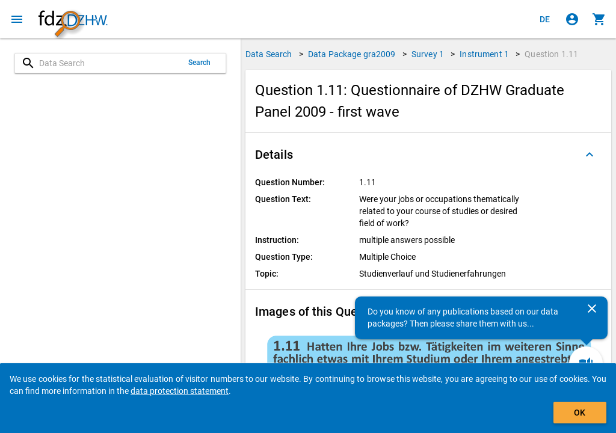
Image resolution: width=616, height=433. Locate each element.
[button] (428, 155)
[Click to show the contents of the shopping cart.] (599, 19)
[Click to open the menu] (17, 19)
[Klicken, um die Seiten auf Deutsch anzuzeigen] (545, 19)
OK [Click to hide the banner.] (579, 412)
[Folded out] (590, 155)
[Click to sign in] (572, 19)
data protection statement (180, 391)
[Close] (592, 308)
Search (199, 62)
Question (551, 54)
